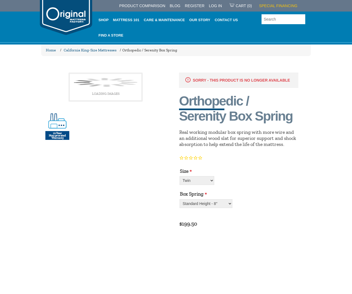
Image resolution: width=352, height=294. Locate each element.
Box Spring (191, 194)
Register (195, 6)
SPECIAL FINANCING (278, 6)
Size (184, 171)
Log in (215, 6)
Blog (175, 6)
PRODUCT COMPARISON (142, 6)
